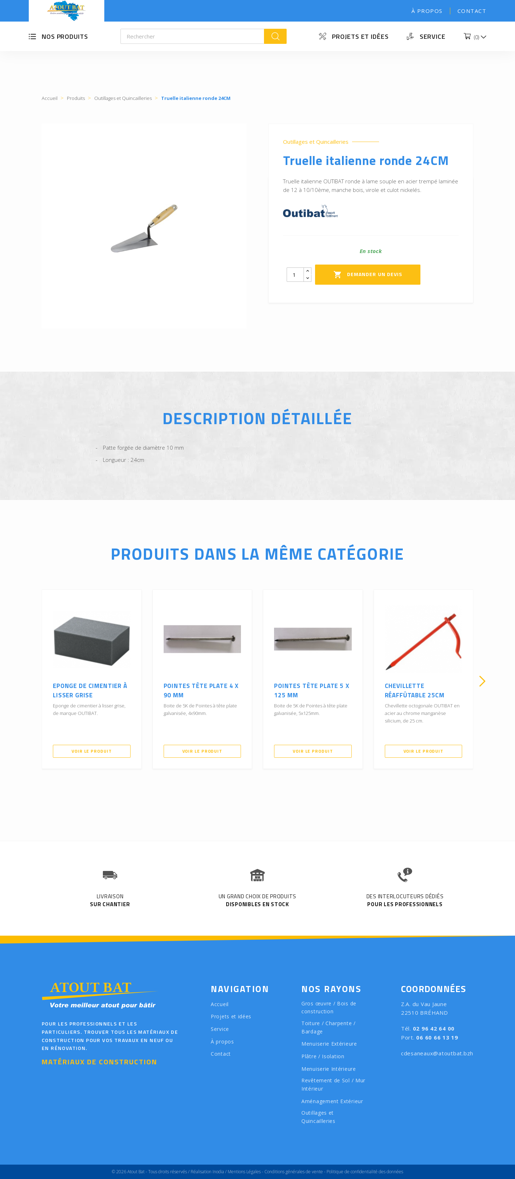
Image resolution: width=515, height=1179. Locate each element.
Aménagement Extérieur (332, 1101)
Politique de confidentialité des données (365, 1172)
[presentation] (32, 681)
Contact (472, 10)
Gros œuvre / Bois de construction (328, 1007)
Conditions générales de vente (293, 1172)
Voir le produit (92, 751)
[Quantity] (295, 274)
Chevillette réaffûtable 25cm (415, 690)
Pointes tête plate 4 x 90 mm (201, 690)
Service (433, 36)
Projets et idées (360, 36)
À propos (427, 10)
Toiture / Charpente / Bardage (328, 1027)
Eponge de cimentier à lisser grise (90, 690)
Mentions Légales (244, 1172)
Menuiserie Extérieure (329, 1043)
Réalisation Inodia (207, 1172)
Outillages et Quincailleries (315, 141)
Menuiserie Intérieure (328, 1068)
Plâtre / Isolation (323, 1056)
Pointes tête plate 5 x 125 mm (312, 690)
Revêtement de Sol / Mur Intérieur (333, 1084)
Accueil (220, 1004)
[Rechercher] (192, 36)
